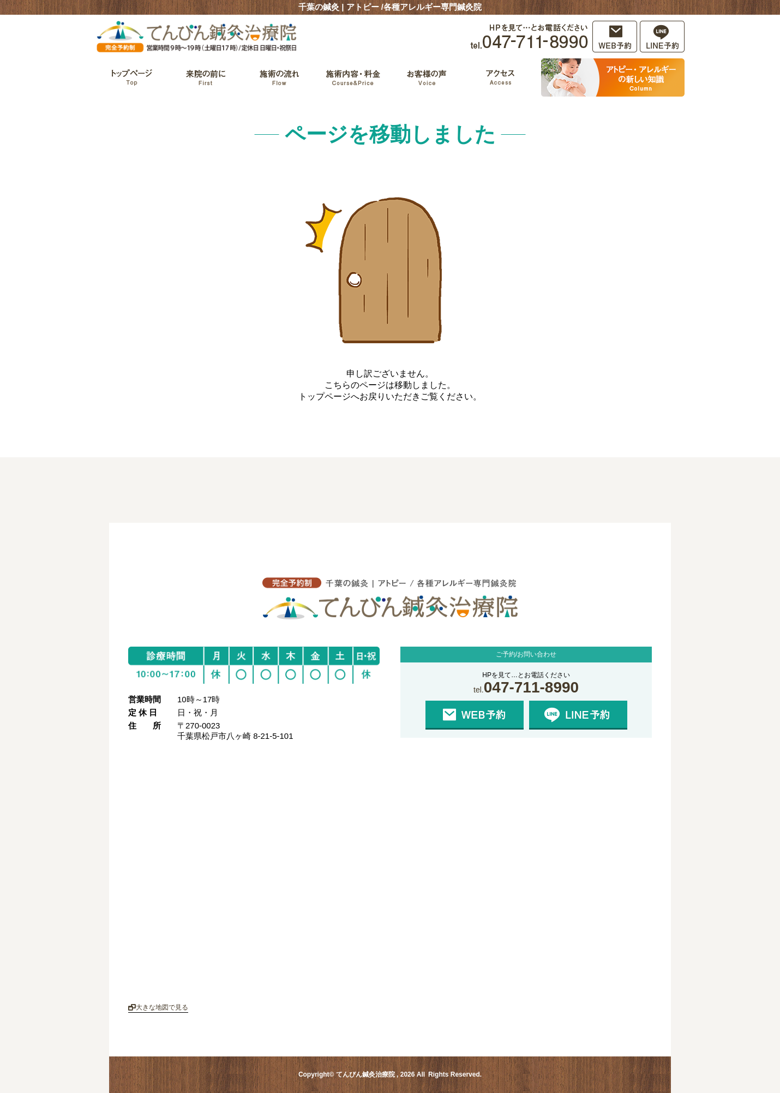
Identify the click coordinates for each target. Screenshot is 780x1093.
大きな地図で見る (158, 1007)
